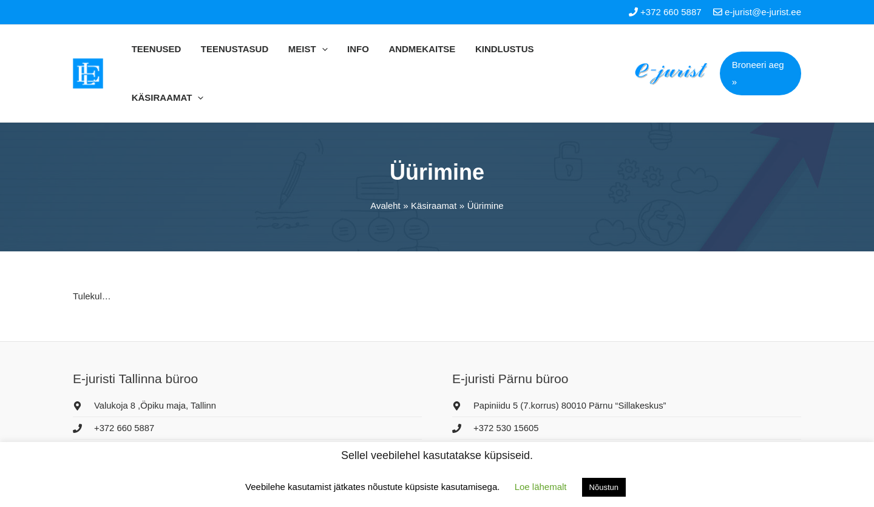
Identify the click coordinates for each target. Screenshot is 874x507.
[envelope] (122, 408)
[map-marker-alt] (145, 362)
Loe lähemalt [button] (541, 486)
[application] (326, 49)
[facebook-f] (519, 431)
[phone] (114, 385)
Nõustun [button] (603, 487)
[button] (759, 49)
